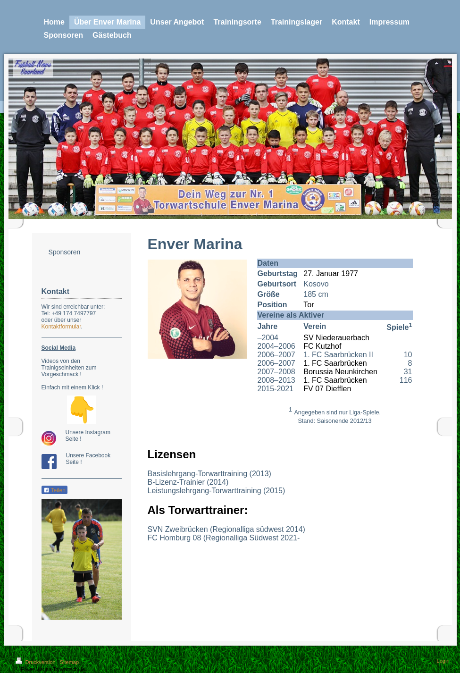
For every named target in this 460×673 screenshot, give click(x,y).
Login (443, 661)
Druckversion (36, 662)
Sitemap (69, 662)
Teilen (54, 490)
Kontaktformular (61, 326)
